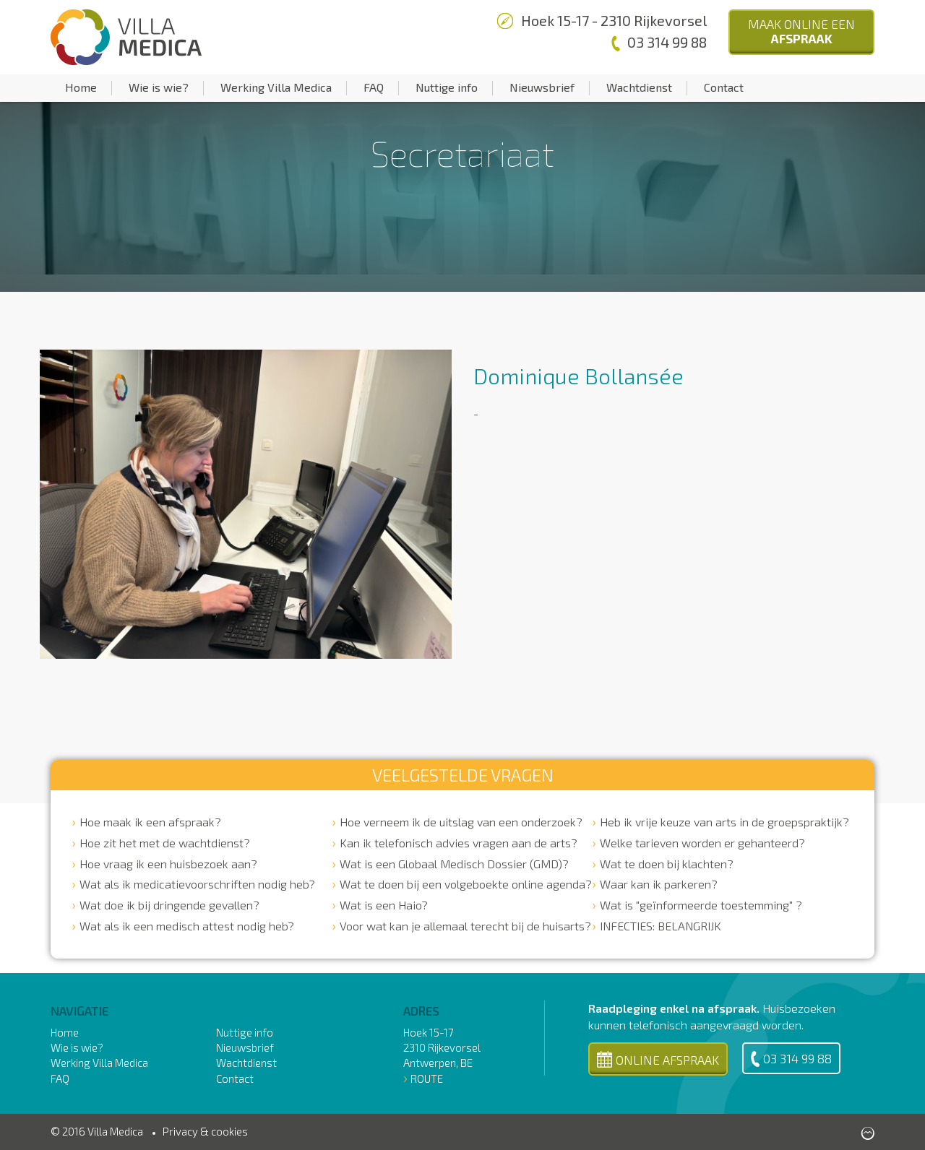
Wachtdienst (639, 87)
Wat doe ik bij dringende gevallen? (169, 905)
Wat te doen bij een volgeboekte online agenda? (466, 884)
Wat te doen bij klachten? (666, 863)
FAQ (373, 87)
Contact (724, 87)
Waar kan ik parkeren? (659, 884)
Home (81, 87)
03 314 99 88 (791, 1059)
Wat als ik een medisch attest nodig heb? (186, 926)
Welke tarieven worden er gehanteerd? (702, 842)
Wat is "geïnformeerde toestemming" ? (701, 905)
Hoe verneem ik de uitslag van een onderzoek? (461, 822)
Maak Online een (801, 31)
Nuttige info (447, 87)
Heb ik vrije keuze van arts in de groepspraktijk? (724, 822)
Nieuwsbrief (542, 87)
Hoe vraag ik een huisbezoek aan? (168, 863)
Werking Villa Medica (276, 87)
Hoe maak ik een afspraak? (150, 822)
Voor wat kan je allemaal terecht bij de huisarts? (465, 926)
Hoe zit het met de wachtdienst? (164, 842)
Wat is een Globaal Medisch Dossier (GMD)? (454, 863)
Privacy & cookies (205, 1131)
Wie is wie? (159, 87)
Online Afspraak (658, 1059)
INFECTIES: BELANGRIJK (660, 926)
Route (426, 1078)
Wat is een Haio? (384, 905)
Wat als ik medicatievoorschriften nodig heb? (197, 884)
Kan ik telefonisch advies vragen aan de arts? (458, 842)
